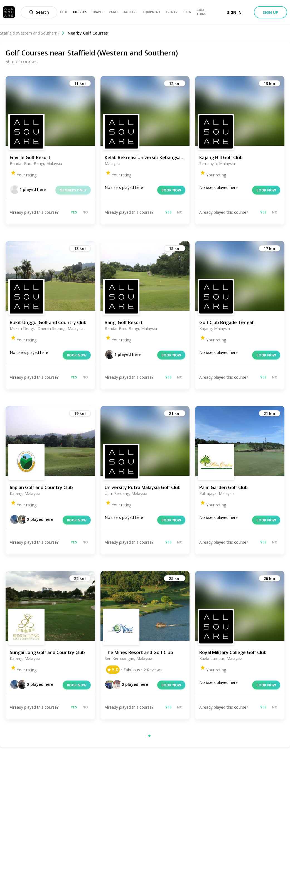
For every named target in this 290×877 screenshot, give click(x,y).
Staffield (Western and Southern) (32, 33)
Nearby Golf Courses (88, 33)
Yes (74, 212)
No (85, 212)
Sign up (270, 12)
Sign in (234, 12)
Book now (171, 190)
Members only (73, 190)
